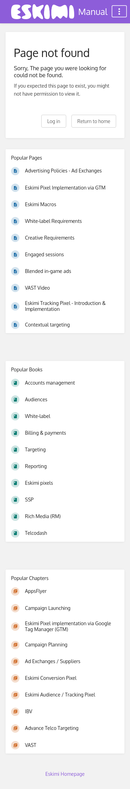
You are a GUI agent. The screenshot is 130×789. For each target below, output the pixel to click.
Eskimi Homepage (65, 774)
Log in (53, 121)
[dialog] (117, 775)
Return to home (93, 121)
